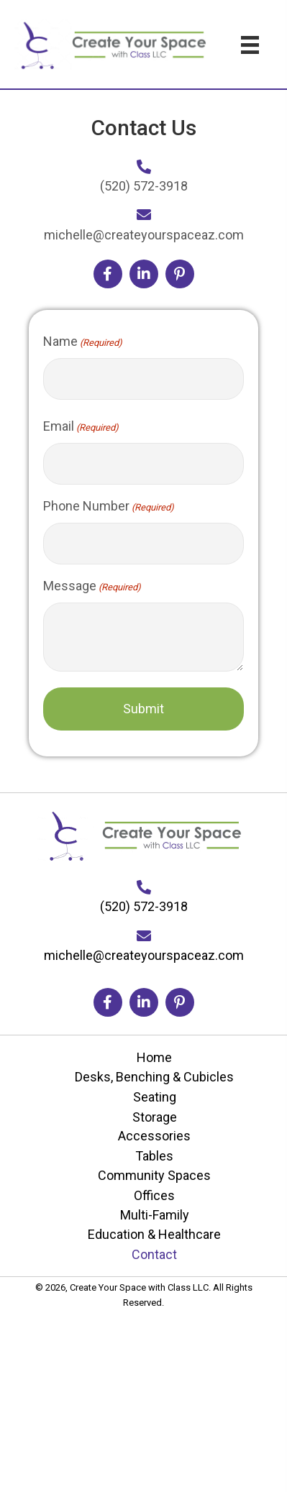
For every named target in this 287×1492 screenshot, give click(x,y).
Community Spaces (154, 1175)
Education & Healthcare (154, 1234)
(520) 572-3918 (144, 185)
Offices (154, 1195)
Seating (154, 1096)
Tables (154, 1155)
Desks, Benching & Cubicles (154, 1076)
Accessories (154, 1135)
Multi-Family (154, 1214)
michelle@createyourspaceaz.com (144, 234)
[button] (108, 274)
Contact (154, 1254)
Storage (154, 1117)
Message (92, 586)
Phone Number (108, 507)
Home (154, 1057)
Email (81, 427)
